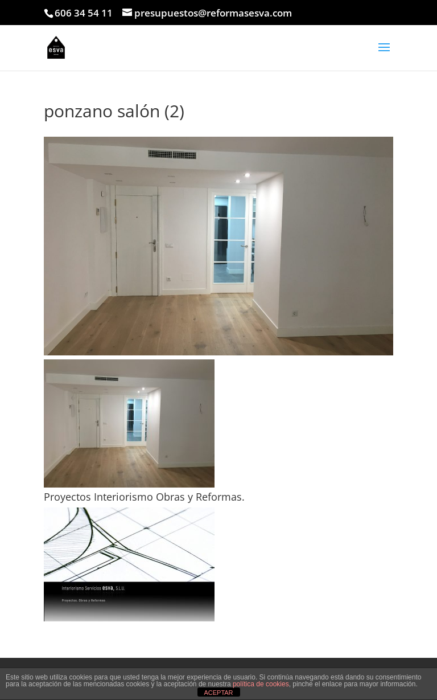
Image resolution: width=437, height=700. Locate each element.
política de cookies (261, 684)
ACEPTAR (218, 692)
